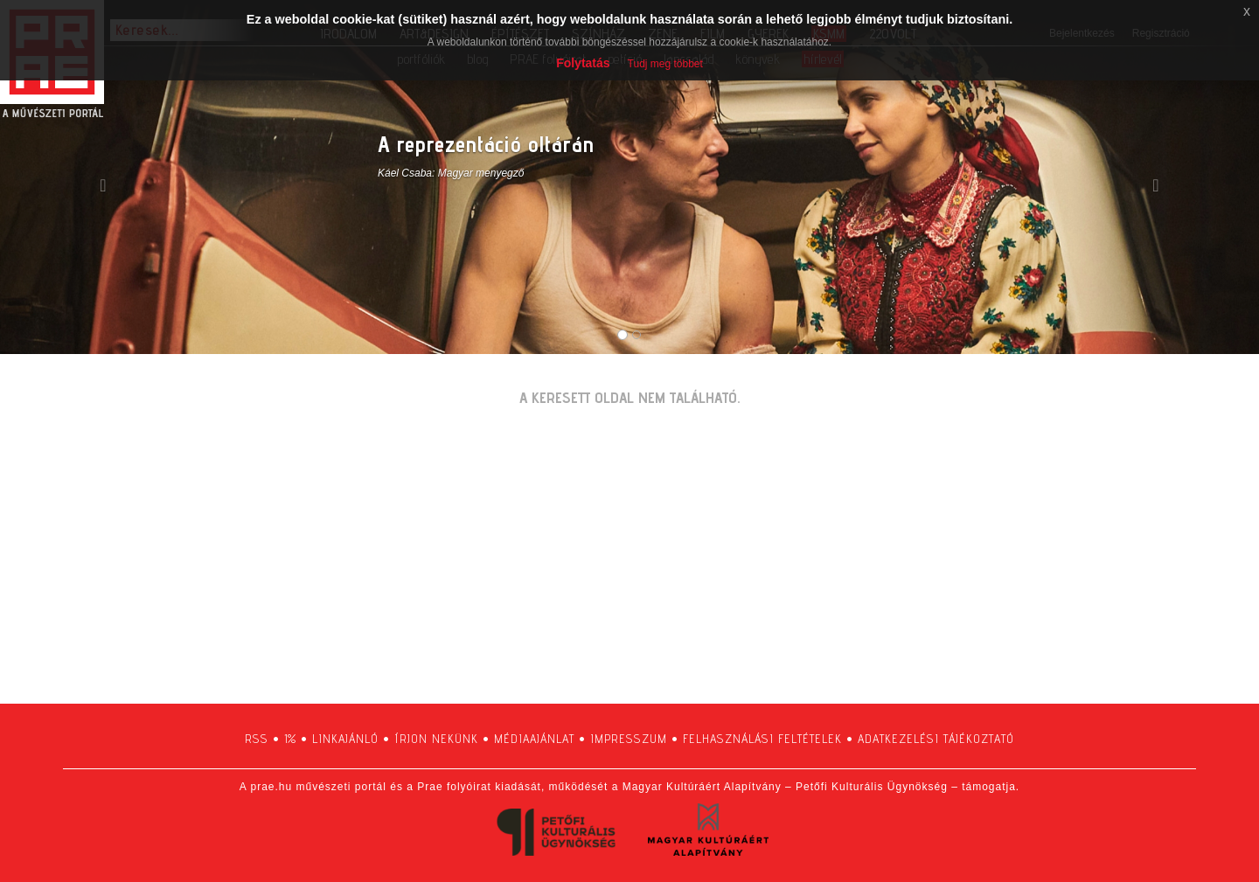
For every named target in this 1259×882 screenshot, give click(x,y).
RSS (256, 739)
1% (290, 739)
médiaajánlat (534, 739)
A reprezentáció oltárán (486, 143)
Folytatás (582, 63)
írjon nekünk (436, 739)
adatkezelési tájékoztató (936, 739)
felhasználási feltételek (762, 739)
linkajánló (345, 739)
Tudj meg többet (665, 64)
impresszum (628, 739)
